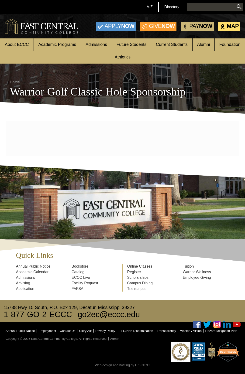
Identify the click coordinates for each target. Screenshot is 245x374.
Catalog (78, 272)
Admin (114, 338)
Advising (23, 283)
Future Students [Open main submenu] (131, 44)
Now (119, 26)
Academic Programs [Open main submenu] (57, 44)
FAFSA (77, 289)
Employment (47, 331)
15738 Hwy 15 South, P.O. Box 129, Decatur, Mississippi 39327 (69, 307)
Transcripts (136, 289)
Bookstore (80, 266)
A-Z (150, 7)
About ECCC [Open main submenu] (17, 44)
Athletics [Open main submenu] (123, 57)
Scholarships (137, 277)
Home (15, 82)
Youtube (236, 324)
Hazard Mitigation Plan (221, 331)
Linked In (227, 324)
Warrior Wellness (197, 272)
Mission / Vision (191, 331)
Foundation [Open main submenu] (229, 44)
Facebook (197, 324)
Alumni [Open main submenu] (203, 44)
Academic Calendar (32, 272)
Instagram (217, 324)
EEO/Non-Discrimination (136, 331)
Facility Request (85, 283)
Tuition (188, 266)
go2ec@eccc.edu (109, 314)
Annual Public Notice (33, 266)
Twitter (207, 324)
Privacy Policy (105, 331)
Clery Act (85, 331)
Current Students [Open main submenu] (172, 44)
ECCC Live (81, 277)
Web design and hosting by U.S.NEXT (122, 365)
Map (233, 26)
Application (25, 289)
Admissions (25, 277)
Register (134, 272)
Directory (171, 7)
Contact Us (67, 331)
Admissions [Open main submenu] (96, 44)
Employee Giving (197, 277)
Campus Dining (139, 283)
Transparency (166, 331)
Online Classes (139, 266)
